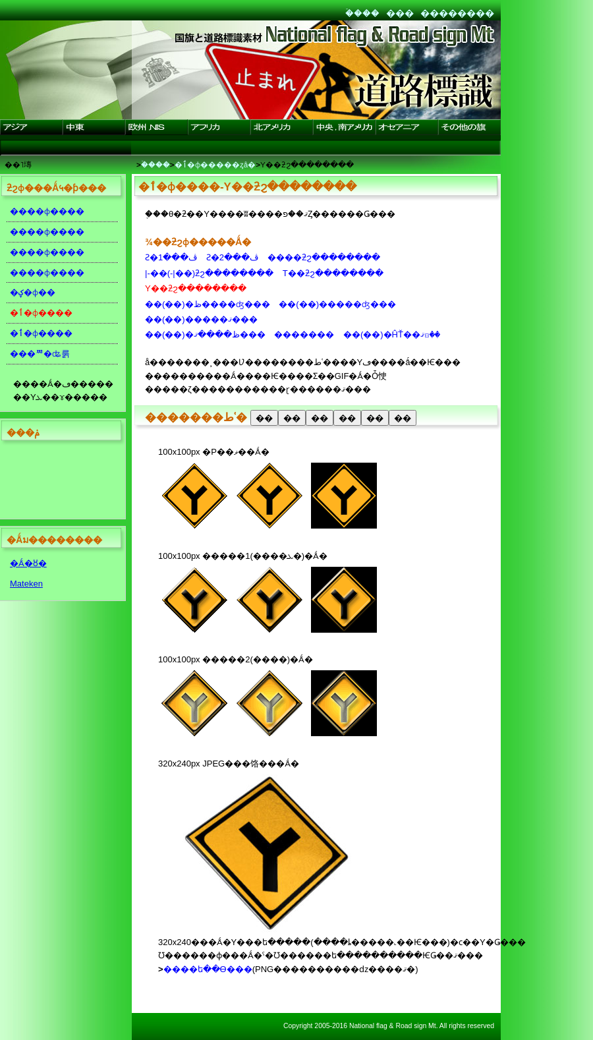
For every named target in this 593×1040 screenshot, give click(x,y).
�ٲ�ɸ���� (41, 333)
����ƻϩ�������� (324, 257)
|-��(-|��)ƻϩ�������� (209, 273)
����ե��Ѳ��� (207, 969)
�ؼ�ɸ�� (32, 292)
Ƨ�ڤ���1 (171, 257)
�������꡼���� (304, 334)
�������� (457, 13)
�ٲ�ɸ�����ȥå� (215, 164)
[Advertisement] (59, 482)
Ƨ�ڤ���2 (232, 257)
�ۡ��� (362, 13)
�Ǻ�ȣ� (28, 563)
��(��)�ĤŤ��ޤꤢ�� (391, 334)
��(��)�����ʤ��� (337, 304)
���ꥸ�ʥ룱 (40, 354)
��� (400, 13)
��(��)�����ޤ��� (201, 319)
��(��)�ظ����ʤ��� (207, 304)
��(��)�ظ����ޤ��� (205, 334)
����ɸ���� (47, 211)
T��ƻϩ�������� (333, 273)
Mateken (26, 584)
